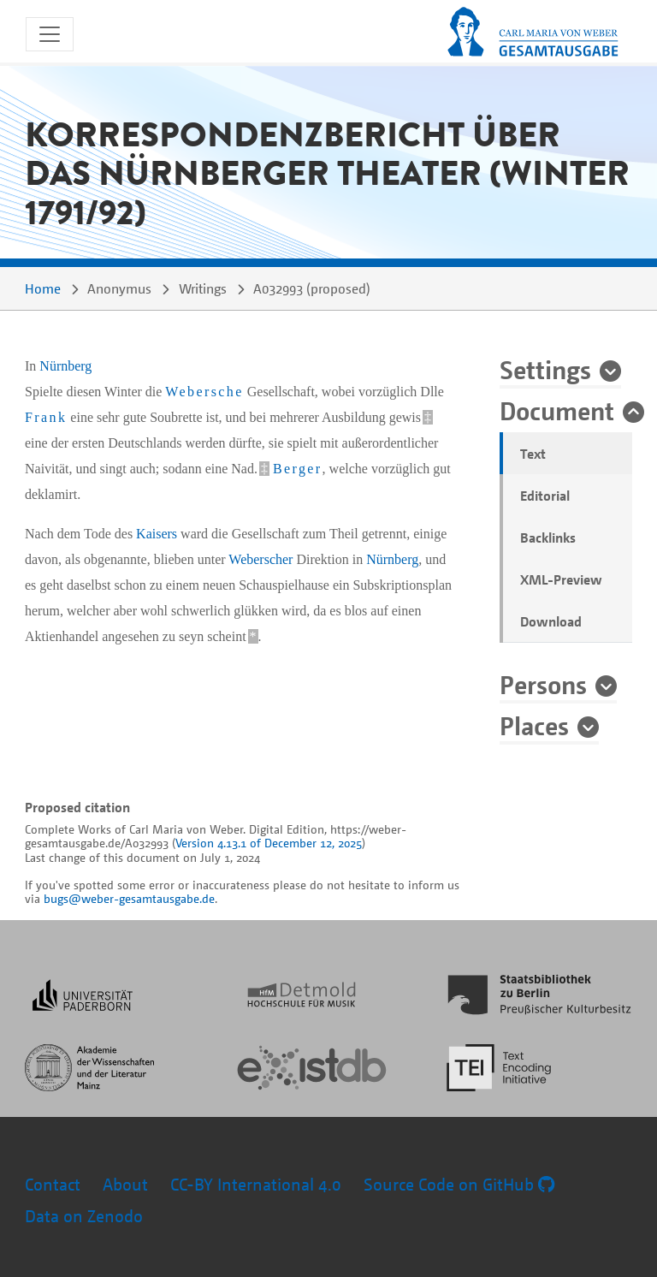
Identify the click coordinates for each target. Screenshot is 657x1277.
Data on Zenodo (84, 1216)
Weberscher (260, 559)
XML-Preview (561, 579)
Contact (52, 1184)
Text (533, 453)
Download (551, 621)
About (125, 1184)
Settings (545, 369)
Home (43, 288)
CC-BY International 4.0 (255, 1184)
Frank (46, 417)
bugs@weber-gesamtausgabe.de (129, 898)
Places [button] (534, 725)
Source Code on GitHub (459, 1184)
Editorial (545, 495)
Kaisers (156, 533)
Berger (298, 468)
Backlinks (548, 537)
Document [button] (557, 410)
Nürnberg (65, 366)
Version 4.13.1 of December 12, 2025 (268, 842)
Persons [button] (543, 684)
